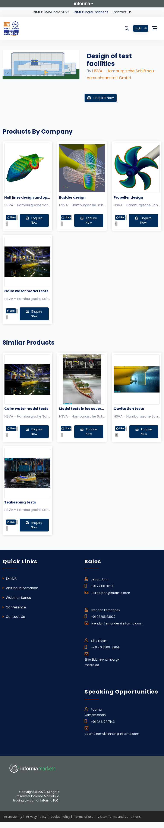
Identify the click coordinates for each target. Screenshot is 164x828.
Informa (82, 3)
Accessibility (13, 817)
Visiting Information (20, 588)
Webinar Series (17, 597)
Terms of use (83, 817)
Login (140, 28)
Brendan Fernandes (102, 609)
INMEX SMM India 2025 (51, 12)
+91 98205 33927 (100, 616)
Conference (14, 607)
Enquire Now (100, 97)
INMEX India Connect (91, 12)
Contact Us (122, 12)
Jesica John (96, 579)
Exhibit (10, 578)
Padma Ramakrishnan (95, 711)
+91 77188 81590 (99, 585)
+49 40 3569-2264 (102, 647)
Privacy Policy (36, 817)
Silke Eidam (96, 640)
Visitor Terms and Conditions (119, 817)
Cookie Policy (60, 817)
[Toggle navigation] (155, 28)
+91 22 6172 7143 (100, 721)
